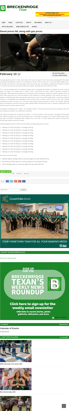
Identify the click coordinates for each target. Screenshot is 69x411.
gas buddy (18, 173)
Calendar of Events (9, 328)
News (11, 22)
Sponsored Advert (52, 17)
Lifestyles (20, 22)
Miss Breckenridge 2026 (8, 392)
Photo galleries (8, 27)
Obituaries (40, 22)
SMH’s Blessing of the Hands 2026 (11, 364)
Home (4, 22)
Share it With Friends (60, 75)
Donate (36, 27)
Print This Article (59, 73)
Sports (30, 22)
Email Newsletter (24, 27)
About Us (51, 22)
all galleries (64, 337)
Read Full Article (4, 332)
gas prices (26, 173)
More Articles (63, 324)
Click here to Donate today (8, 258)
